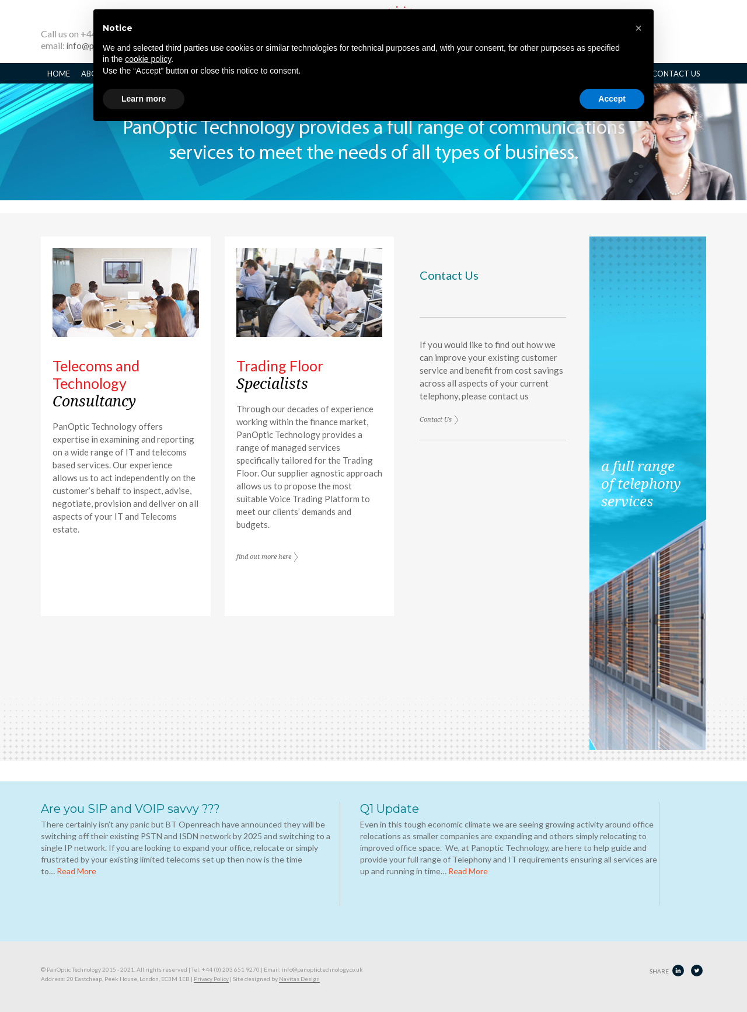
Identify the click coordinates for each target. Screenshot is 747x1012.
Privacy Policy (211, 978)
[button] (638, 28)
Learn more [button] (143, 98)
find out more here (263, 557)
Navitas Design (299, 978)
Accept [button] (612, 98)
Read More (76, 871)
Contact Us (436, 420)
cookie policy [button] (148, 59)
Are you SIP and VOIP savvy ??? (130, 809)
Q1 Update (389, 809)
